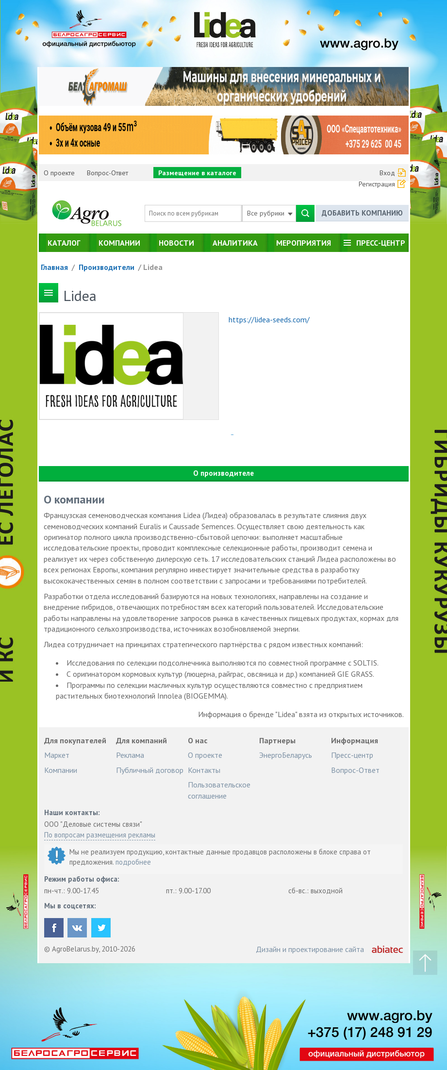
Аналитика (235, 243)
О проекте (59, 172)
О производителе (223, 473)
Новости (176, 243)
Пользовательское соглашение (219, 790)
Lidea (153, 267)
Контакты (204, 770)
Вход (387, 172)
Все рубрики (270, 213)
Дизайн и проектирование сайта (310, 949)
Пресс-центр (380, 243)
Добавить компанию (362, 212)
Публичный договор (149, 770)
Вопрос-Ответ (107, 172)
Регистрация (377, 184)
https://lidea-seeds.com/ (269, 319)
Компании (119, 243)
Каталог (64, 243)
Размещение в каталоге (197, 172)
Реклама (130, 755)
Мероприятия (303, 243)
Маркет (56, 755)
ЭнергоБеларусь (285, 755)
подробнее (133, 862)
